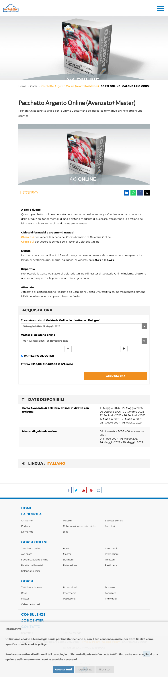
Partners (26, 526)
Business (68, 559)
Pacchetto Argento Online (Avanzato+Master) (70, 86)
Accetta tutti (63, 669)
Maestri (67, 520)
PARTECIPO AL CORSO (39, 355)
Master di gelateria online (38, 334)
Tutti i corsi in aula (31, 587)
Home (22, 86)
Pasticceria (111, 565)
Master (67, 553)
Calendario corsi (30, 570)
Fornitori (110, 526)
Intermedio (111, 548)
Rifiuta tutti (104, 669)
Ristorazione (70, 565)
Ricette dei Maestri (32, 565)
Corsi (33, 86)
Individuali (111, 598)
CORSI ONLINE (110, 86)
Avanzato (26, 553)
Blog (66, 531)
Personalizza (85, 669)
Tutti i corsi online (31, 548)
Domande (27, 531)
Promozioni (111, 553)
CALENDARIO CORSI (136, 86)
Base (66, 548)
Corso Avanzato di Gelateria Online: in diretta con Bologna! (60, 320)
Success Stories (114, 520)
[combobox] (84, 326)
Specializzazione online (34, 559)
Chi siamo (27, 520)
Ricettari (110, 559)
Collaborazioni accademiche (79, 526)
